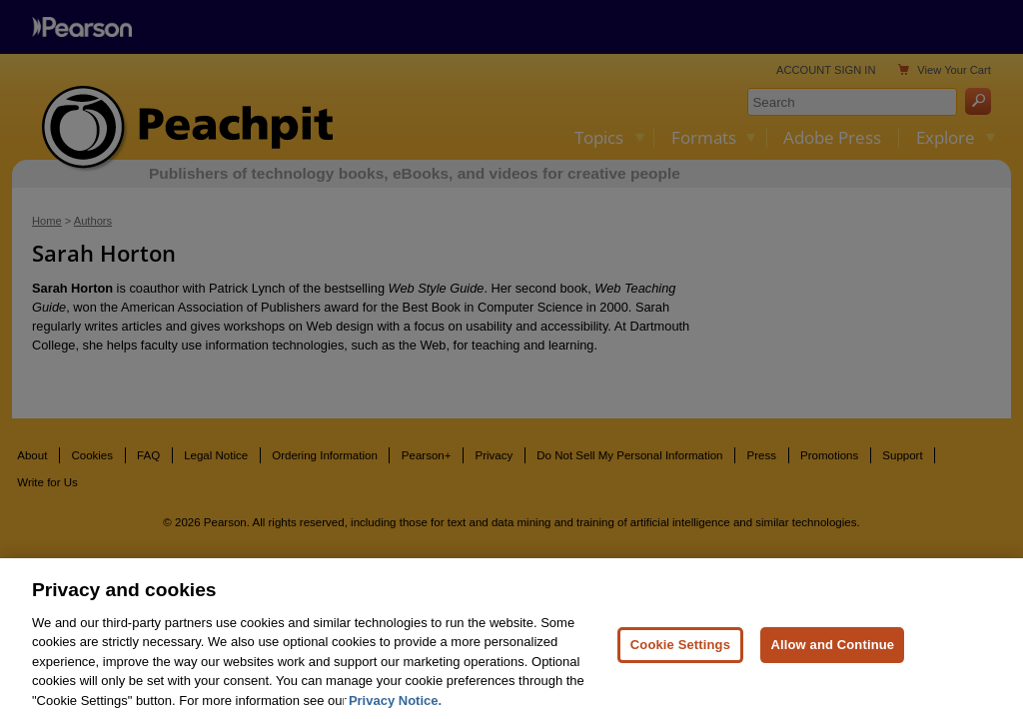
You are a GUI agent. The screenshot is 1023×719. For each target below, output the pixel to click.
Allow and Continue (832, 663)
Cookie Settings (680, 663)
